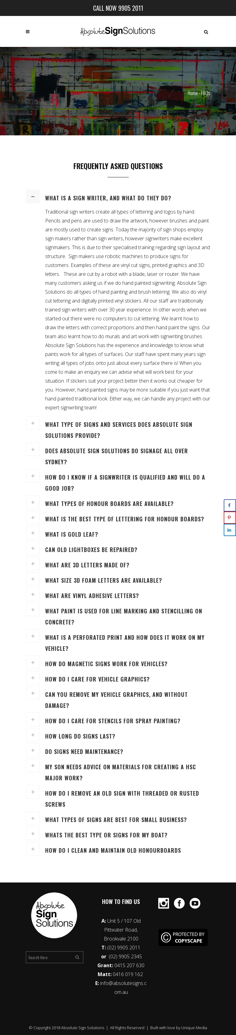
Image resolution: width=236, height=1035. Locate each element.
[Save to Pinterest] (230, 518)
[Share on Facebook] (230, 505)
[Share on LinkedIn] (230, 530)
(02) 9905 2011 (123, 947)
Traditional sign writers (69, 211)
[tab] (118, 196)
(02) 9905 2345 (125, 956)
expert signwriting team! (70, 407)
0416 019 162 (128, 974)
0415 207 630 (129, 965)
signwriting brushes (181, 336)
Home (193, 93)
